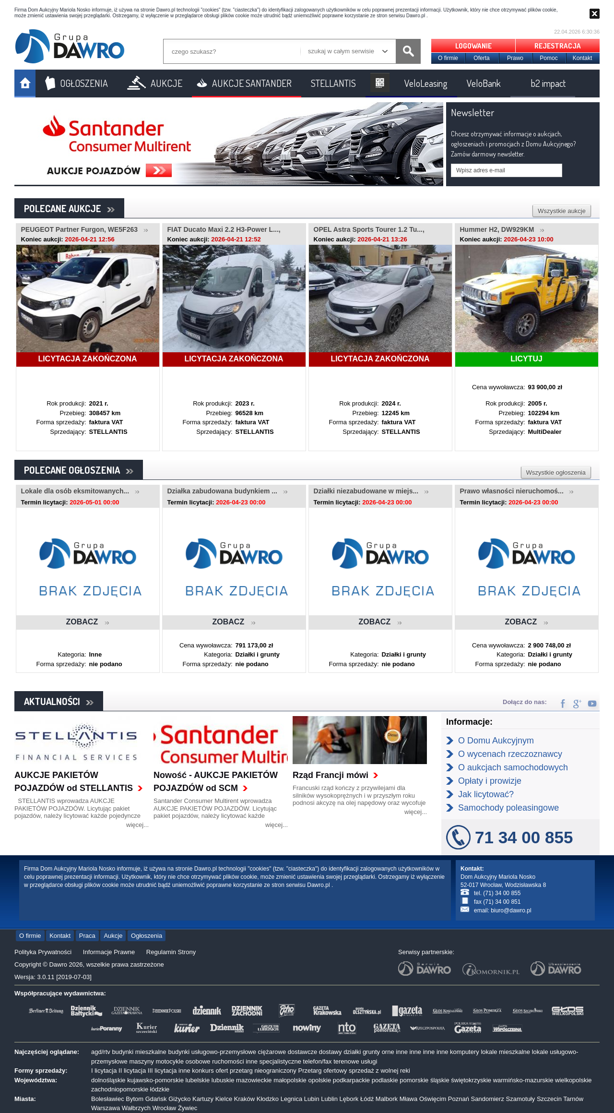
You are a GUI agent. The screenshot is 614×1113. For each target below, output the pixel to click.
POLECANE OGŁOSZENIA (78, 470)
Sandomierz (487, 1098)
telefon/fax (317, 1061)
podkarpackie (351, 1080)
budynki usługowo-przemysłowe (212, 1051)
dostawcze (302, 1051)
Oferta (481, 58)
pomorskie (414, 1080)
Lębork (349, 1098)
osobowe (198, 1061)
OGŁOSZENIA (84, 83)
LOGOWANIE (473, 45)
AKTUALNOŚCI (59, 701)
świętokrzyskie (471, 1080)
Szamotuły (520, 1098)
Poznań (458, 1098)
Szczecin (549, 1098)
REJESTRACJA (557, 45)
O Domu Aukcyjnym (496, 740)
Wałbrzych (136, 1108)
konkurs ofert (210, 1070)
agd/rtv (100, 1051)
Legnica (292, 1098)
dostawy (330, 1051)
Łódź (367, 1098)
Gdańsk (156, 1098)
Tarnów (573, 1098)
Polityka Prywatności (42, 952)
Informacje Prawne (109, 952)
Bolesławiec (107, 1098)
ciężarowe (272, 1051)
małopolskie (290, 1080)
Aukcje (113, 935)
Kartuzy (202, 1098)
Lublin (329, 1098)
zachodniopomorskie (119, 1089)
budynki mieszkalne (139, 1051)
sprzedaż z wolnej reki (379, 1070)
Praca (87, 935)
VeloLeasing (426, 83)
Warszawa (105, 1108)
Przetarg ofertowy (322, 1070)
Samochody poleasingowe (508, 808)
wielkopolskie (573, 1080)
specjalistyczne (280, 1061)
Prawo (515, 58)
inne (402, 1051)
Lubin (311, 1098)
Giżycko (179, 1098)
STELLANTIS (333, 83)
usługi (369, 1061)
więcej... (137, 824)
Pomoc (548, 58)
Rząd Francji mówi (330, 775)
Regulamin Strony (171, 952)
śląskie (439, 1080)
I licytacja (104, 1070)
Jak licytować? (486, 794)
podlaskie (385, 1080)
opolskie (319, 1080)
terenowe (346, 1061)
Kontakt (582, 58)
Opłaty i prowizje (489, 781)
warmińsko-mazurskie (523, 1080)
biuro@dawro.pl (511, 910)
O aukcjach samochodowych (513, 767)
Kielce (223, 1098)
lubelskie (198, 1080)
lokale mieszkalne (505, 1051)
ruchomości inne (235, 1061)
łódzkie (159, 1089)
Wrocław (165, 1108)
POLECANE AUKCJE (69, 208)
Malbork (387, 1098)
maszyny (141, 1061)
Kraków (244, 1098)
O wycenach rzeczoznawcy (510, 754)
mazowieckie (254, 1080)
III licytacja (162, 1070)
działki (352, 1051)
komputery (464, 1051)
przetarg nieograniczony (263, 1070)
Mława (409, 1098)
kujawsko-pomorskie (155, 1080)
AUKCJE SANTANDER (252, 83)
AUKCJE (166, 83)
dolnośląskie (108, 1080)
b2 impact (548, 83)
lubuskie (223, 1080)
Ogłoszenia (146, 935)
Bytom (134, 1098)
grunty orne (378, 1051)
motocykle (169, 1061)
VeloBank (484, 83)
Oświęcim (432, 1098)
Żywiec (187, 1108)
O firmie (448, 58)
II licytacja (132, 1070)
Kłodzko (268, 1098)
